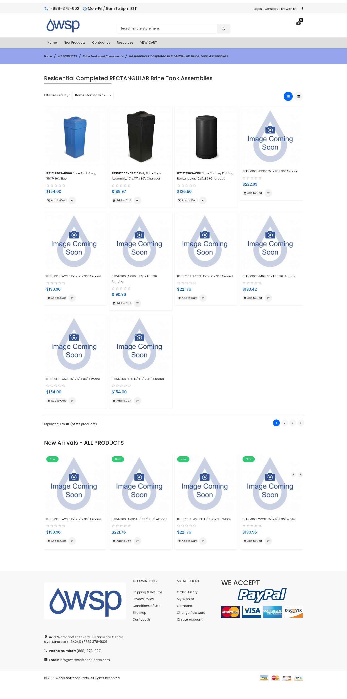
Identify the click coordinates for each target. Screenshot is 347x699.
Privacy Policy (143, 612)
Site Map (139, 626)
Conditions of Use (147, 619)
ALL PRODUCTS (71, 56)
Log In (258, 9)
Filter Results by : (57, 95)
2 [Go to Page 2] (284, 436)
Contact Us (142, 632)
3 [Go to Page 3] (293, 436)
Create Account (190, 632)
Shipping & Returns (147, 605)
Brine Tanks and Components (113, 56)
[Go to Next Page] (300, 436)
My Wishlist (288, 9)
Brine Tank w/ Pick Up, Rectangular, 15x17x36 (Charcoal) (202, 178)
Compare (271, 9)
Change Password (191, 626)
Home (49, 56)
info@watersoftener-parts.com (85, 673)
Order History (187, 605)
